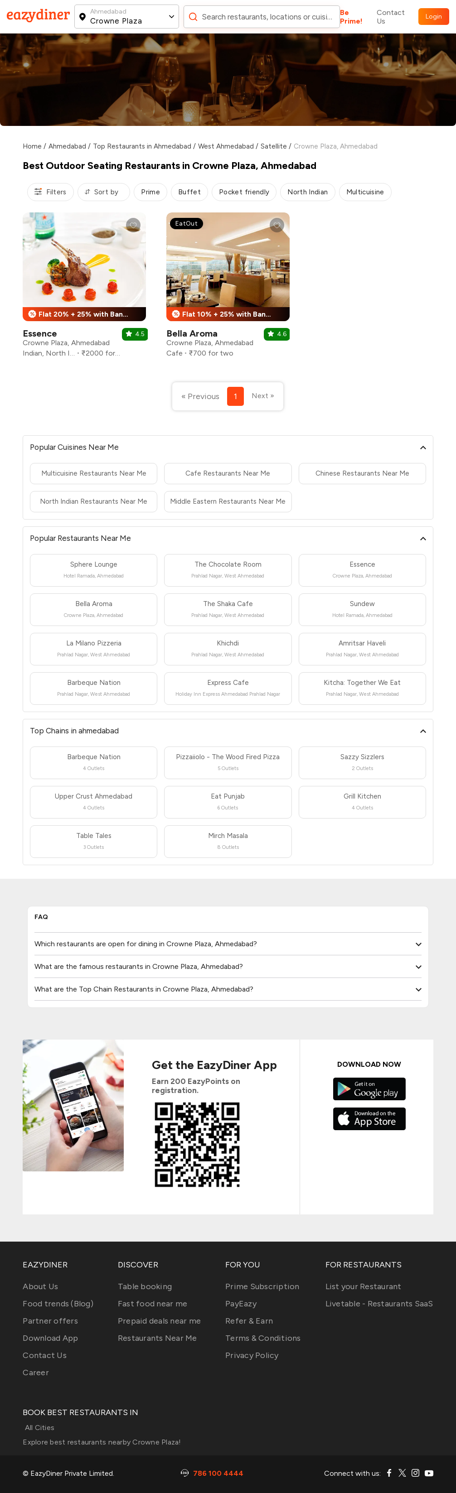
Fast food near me (152, 1304)
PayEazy (241, 1304)
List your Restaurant (363, 1286)
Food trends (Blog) (58, 1304)
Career (36, 1372)
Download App (50, 1338)
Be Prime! (351, 16)
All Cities (38, 1427)
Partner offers (50, 1321)
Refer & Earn (249, 1321)
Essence (40, 333)
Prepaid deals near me (159, 1321)
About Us (40, 1286)
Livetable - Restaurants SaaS (379, 1304)
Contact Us (391, 16)
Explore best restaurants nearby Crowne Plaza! (102, 1442)
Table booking (145, 1286)
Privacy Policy (252, 1355)
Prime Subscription (262, 1286)
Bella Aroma (192, 333)
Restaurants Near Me (157, 1338)
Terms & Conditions (263, 1338)
